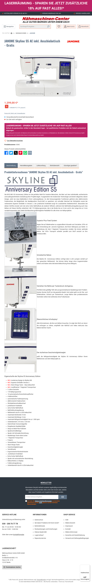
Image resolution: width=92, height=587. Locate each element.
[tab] (11, 165)
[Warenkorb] (83, 26)
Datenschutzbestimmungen (43, 501)
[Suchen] (48, 26)
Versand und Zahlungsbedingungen (77, 538)
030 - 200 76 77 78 (10, 524)
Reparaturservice (40, 538)
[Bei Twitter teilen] (11, 153)
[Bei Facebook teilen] (6, 153)
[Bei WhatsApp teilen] (25, 153)
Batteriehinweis (40, 526)
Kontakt (68, 529)
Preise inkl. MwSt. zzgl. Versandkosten (14, 113)
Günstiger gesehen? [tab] (70, 165)
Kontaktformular (18, 535)
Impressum (69, 526)
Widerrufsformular (71, 532)
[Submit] (62, 497)
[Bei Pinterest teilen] (20, 153)
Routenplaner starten (12, 567)
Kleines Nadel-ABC (41, 532)
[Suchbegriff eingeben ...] (32, 26)
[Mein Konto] (69, 26)
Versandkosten (41, 579)
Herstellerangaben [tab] (26, 165)
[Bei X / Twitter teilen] (15, 153)
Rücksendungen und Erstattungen (46, 529)
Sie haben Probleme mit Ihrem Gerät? (47, 523)
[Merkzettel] (59, 26)
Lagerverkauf (39, 535)
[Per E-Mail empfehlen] (29, 153)
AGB (40, 502)
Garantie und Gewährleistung (75, 535)
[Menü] (8, 26)
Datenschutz (39, 520)
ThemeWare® (69, 581)
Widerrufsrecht (70, 523)
